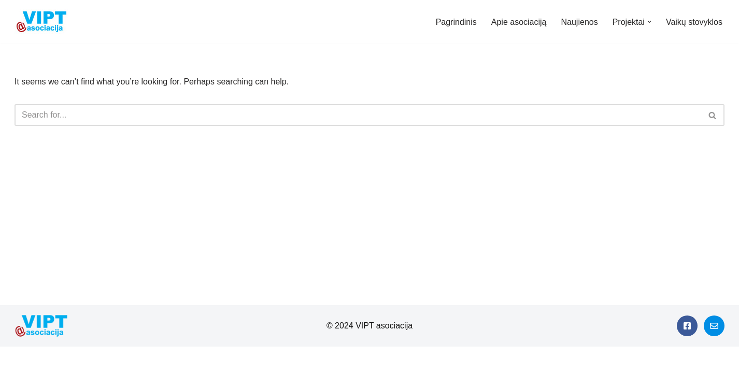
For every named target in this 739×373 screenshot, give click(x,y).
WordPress (100, 359)
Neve (17, 359)
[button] (649, 22)
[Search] (358, 115)
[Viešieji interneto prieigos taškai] (44, 21)
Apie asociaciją (519, 22)
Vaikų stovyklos (694, 22)
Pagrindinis (456, 22)
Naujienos (579, 22)
